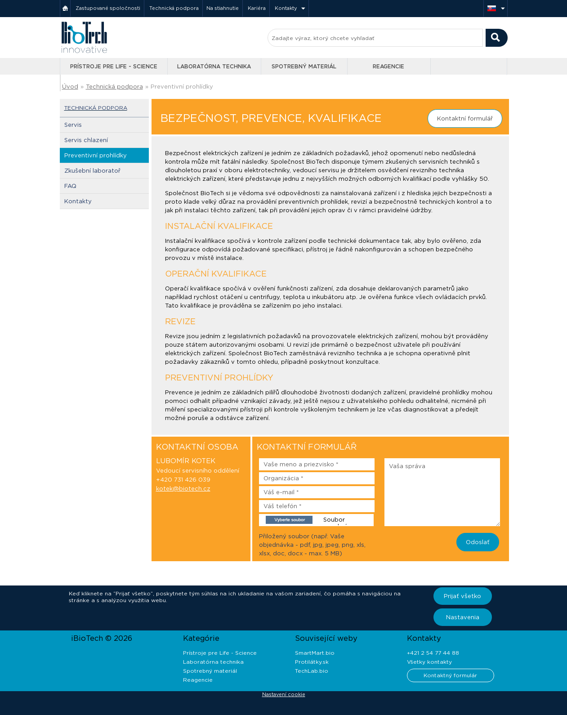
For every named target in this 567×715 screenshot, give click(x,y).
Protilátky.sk (312, 661)
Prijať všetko (462, 596)
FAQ (70, 186)
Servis (73, 124)
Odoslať (478, 542)
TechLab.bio (311, 670)
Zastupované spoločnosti (108, 8)
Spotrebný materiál (304, 66)
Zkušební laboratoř (92, 170)
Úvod (70, 86)
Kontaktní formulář (465, 118)
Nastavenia (462, 617)
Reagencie (388, 66)
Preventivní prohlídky (182, 86)
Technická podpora (174, 8)
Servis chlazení (86, 140)
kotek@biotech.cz (183, 488)
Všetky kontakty (429, 661)
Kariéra (257, 8)
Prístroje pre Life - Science (113, 66)
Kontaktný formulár (450, 675)
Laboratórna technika (214, 66)
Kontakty (286, 8)
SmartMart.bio (315, 652)
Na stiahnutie (222, 8)
